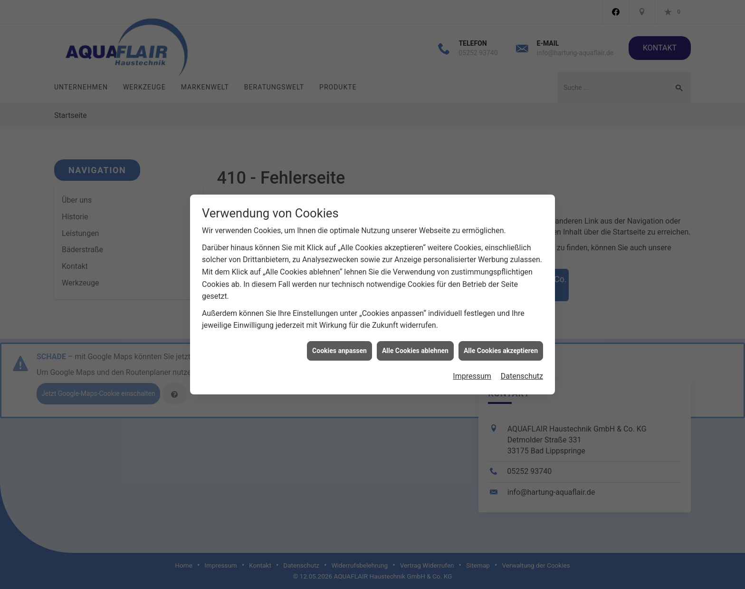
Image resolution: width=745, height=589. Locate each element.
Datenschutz (522, 373)
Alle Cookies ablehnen (415, 347)
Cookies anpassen (339, 347)
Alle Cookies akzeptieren (501, 347)
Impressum (472, 373)
